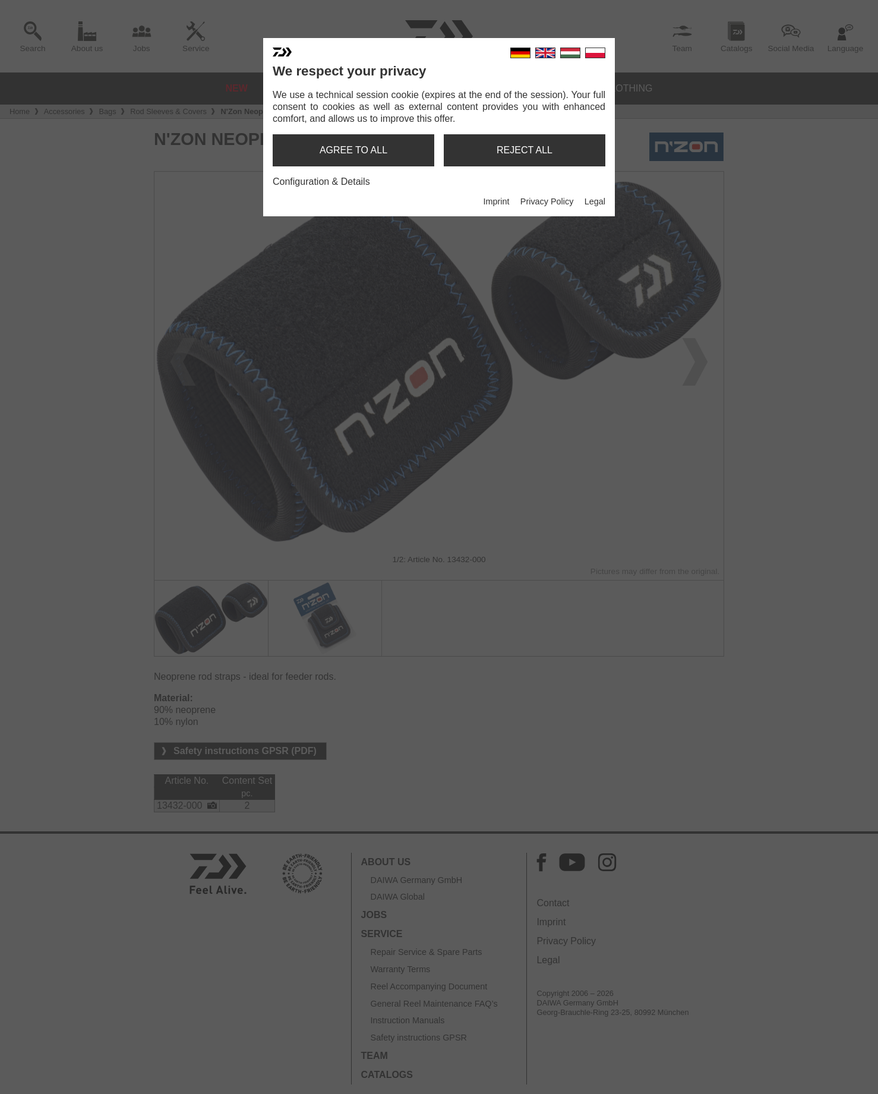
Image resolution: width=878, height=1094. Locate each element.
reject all (524, 150)
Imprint (496, 201)
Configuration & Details (321, 181)
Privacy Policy (547, 201)
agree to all (353, 150)
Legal (595, 201)
